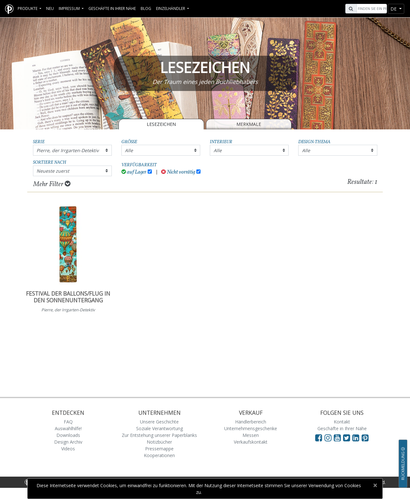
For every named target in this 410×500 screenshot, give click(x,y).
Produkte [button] (28, 8)
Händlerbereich (250, 422)
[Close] (374, 485)
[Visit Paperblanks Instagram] (328, 437)
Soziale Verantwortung (159, 428)
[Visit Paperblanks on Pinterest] (365, 437)
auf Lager (134, 172)
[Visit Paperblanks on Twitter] (347, 437)
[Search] (371, 8)
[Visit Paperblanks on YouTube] (338, 437)
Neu (50, 8)
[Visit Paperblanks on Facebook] (318, 437)
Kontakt (342, 422)
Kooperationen (159, 455)
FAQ (68, 422)
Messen (250, 435)
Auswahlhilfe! (68, 428)
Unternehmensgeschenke (250, 428)
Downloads (68, 435)
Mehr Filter (51, 184)
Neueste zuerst (53, 171)
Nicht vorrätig (178, 172)
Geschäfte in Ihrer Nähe (112, 8)
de (394, 9)
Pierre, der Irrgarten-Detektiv (68, 150)
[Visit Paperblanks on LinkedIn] (357, 437)
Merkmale (248, 124)
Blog (146, 8)
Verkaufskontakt (250, 442)
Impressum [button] (70, 8)
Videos (68, 449)
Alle (129, 150)
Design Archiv (68, 442)
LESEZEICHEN (161, 124)
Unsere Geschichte (159, 422)
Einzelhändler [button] (171, 8)
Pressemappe (159, 449)
